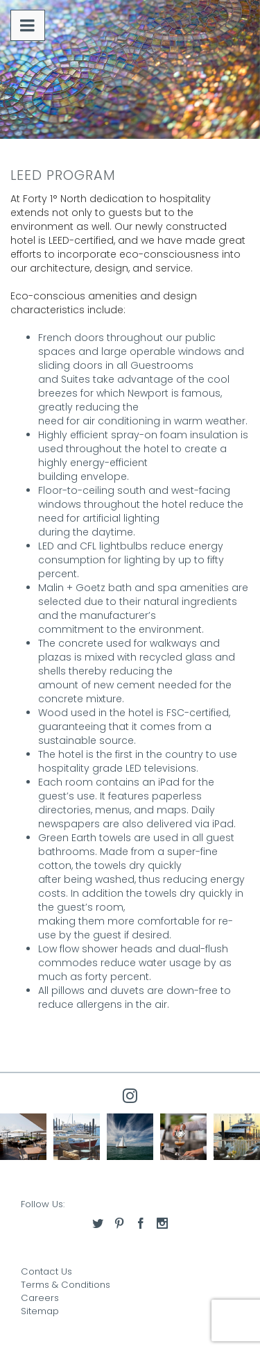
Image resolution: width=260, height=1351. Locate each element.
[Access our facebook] (140, 1223)
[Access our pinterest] (119, 1223)
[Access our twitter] (97, 1223)
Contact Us (46, 1271)
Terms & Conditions (65, 1284)
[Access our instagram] (162, 1223)
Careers (40, 1297)
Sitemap (40, 1311)
